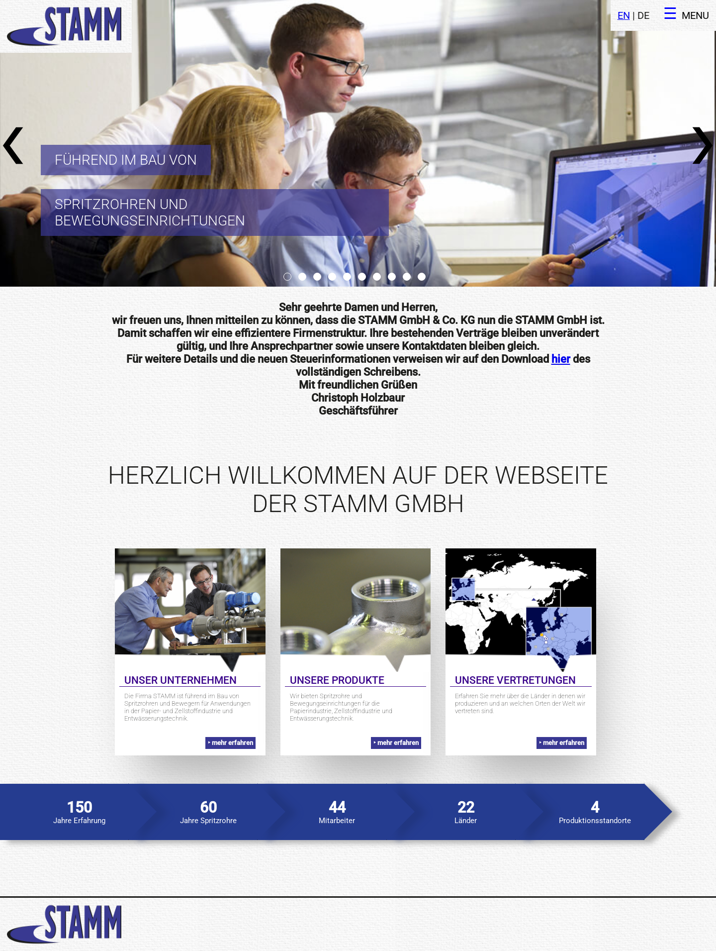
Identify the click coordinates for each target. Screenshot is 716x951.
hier (560, 358)
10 (422, 277)
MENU (695, 15)
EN (624, 15)
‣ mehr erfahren (230, 742)
